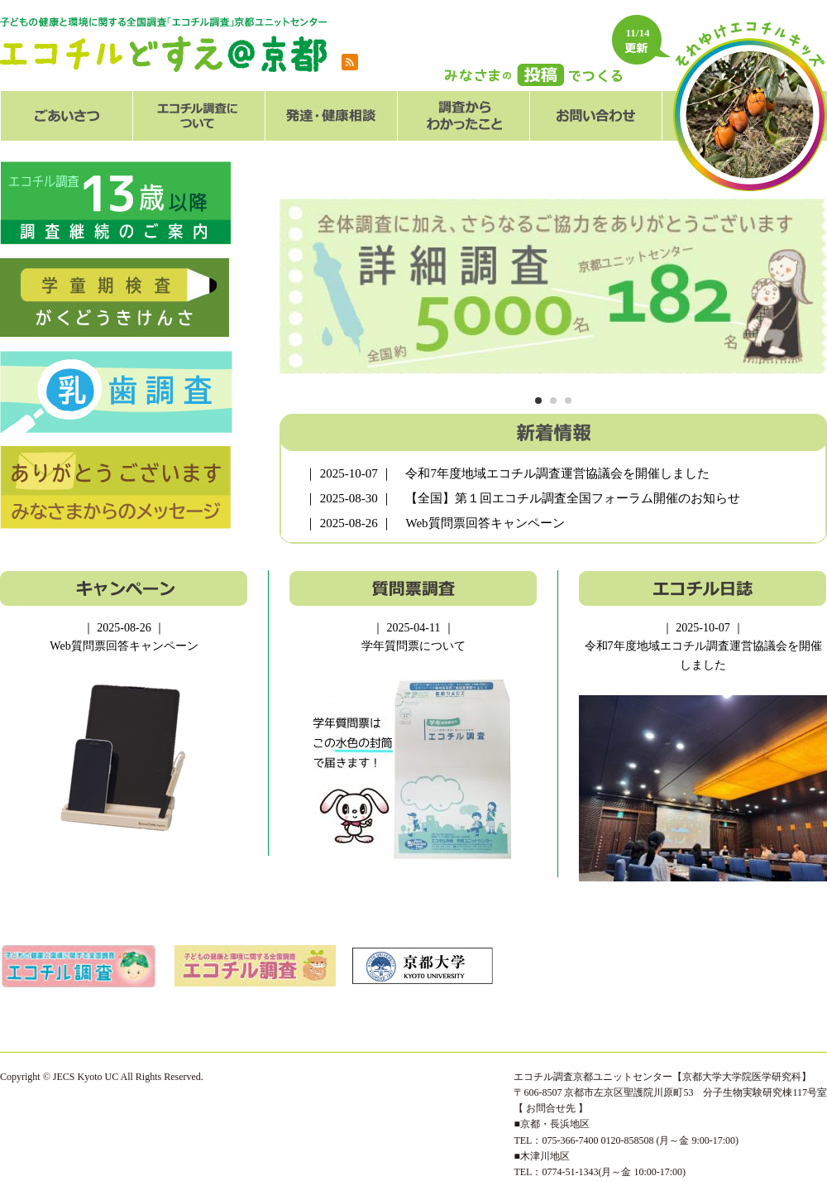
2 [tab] (553, 401)
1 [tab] (538, 401)
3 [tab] (568, 401)
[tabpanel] (553, 286)
